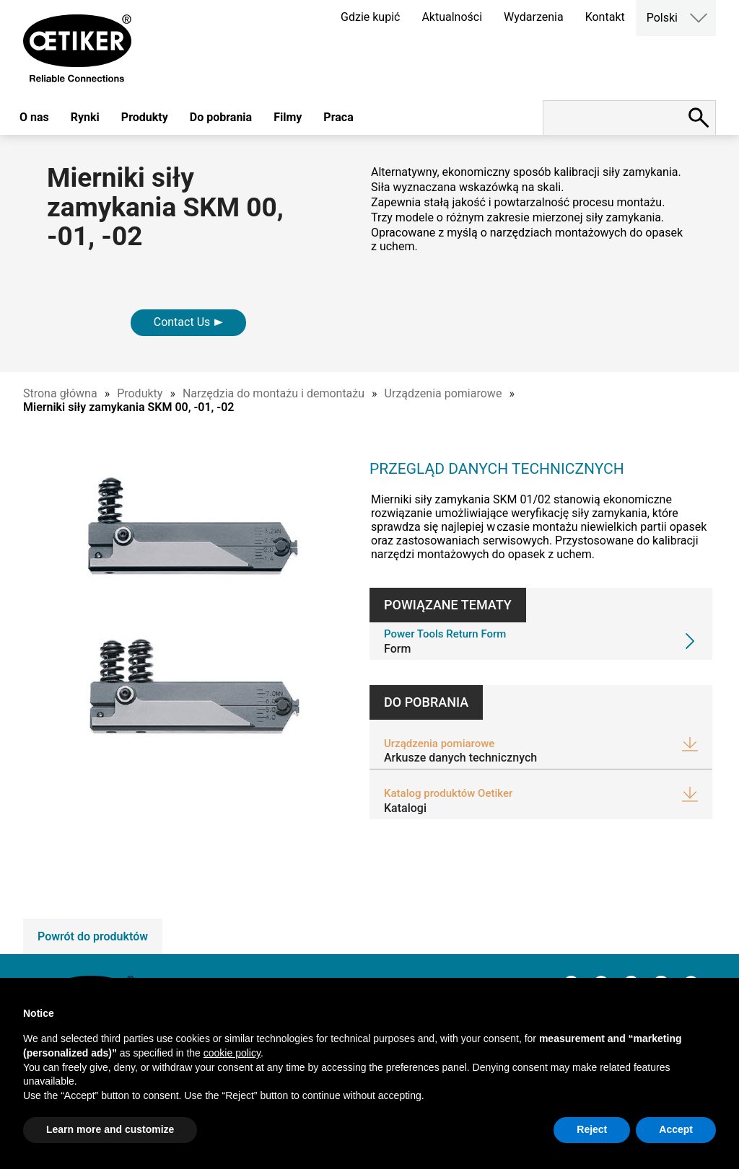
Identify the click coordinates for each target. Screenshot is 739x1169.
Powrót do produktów (93, 936)
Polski (662, 18)
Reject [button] (592, 1129)
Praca (338, 117)
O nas (34, 117)
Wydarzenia (534, 17)
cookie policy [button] (232, 1053)
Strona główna (60, 393)
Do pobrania (221, 117)
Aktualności (451, 17)
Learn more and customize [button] (110, 1129)
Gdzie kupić (370, 17)
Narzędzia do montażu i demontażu (273, 393)
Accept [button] (676, 1129)
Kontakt (605, 17)
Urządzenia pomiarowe (443, 393)
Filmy (288, 117)
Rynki (85, 117)
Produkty (144, 117)
